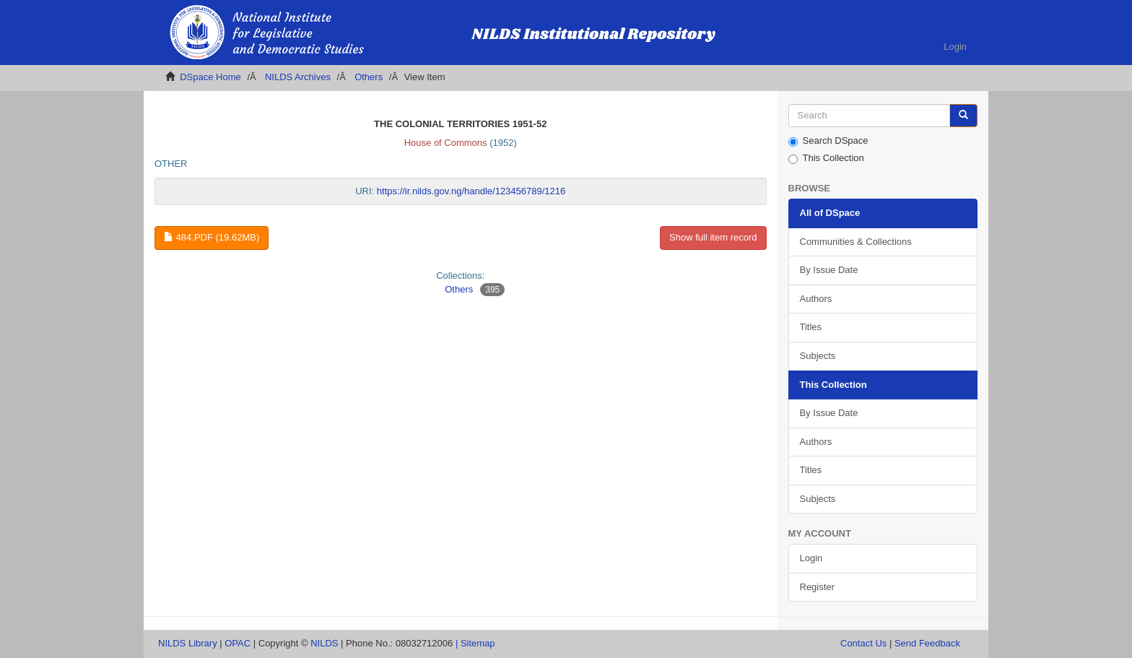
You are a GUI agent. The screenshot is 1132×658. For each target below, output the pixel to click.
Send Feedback (927, 643)
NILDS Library (187, 643)
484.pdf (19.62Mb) (211, 237)
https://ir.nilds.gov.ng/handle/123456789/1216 (471, 191)
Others (368, 77)
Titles (811, 326)
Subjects (818, 355)
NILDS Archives (298, 77)
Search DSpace (828, 141)
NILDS (324, 643)
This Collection (826, 158)
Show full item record (713, 237)
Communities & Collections (856, 241)
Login (811, 558)
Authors (816, 298)
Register (817, 586)
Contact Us (863, 643)
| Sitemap (475, 643)
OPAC (238, 643)
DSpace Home (210, 77)
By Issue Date (829, 269)
